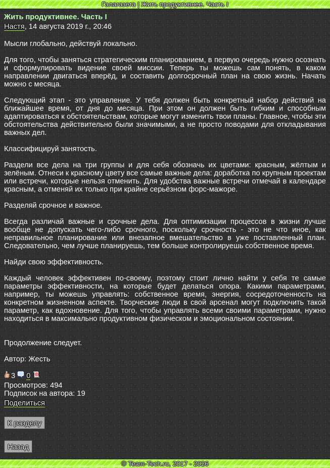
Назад (18, 447)
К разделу (24, 423)
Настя (14, 26)
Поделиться (24, 403)
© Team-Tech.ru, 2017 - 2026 (165, 463)
